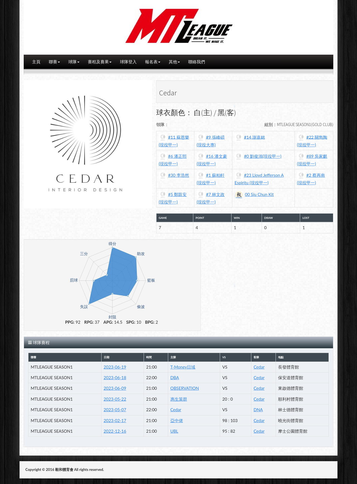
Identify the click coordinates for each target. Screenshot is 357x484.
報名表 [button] (152, 61)
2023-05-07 (115, 409)
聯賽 (54, 61)
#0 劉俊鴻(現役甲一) (262, 156)
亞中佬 (176, 420)
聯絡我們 (196, 61)
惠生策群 (178, 398)
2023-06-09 (115, 388)
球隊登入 (128, 61)
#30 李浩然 (178, 175)
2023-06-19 (115, 366)
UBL (174, 431)
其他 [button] (174, 61)
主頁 (36, 61)
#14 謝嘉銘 (254, 136)
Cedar (259, 366)
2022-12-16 (115, 431)
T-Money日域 (183, 366)
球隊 (73, 61)
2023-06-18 (115, 377)
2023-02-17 (115, 420)
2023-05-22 (115, 398)
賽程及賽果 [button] (100, 61)
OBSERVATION (184, 388)
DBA (174, 377)
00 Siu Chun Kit (259, 194)
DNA (258, 409)
